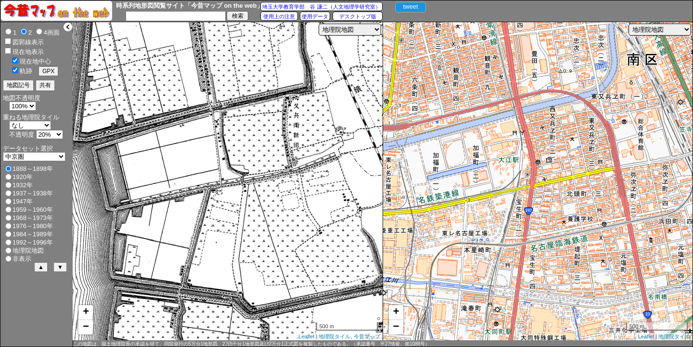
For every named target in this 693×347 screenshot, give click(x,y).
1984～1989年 (33, 234)
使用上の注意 (279, 16)
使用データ (315, 16)
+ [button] (86, 312)
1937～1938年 (33, 193)
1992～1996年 (33, 242)
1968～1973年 (33, 217)
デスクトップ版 (357, 16)
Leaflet (306, 336)
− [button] (86, 327)
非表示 (22, 258)
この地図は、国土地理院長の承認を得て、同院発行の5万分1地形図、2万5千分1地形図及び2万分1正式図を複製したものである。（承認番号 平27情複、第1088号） (251, 344)
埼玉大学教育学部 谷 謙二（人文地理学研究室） (321, 7)
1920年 (23, 176)
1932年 (23, 185)
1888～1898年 (33, 168)
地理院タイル (334, 336)
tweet (410, 6)
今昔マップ (367, 336)
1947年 (23, 201)
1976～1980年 (33, 226)
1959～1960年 (33, 209)
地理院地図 (28, 250)
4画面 (52, 32)
